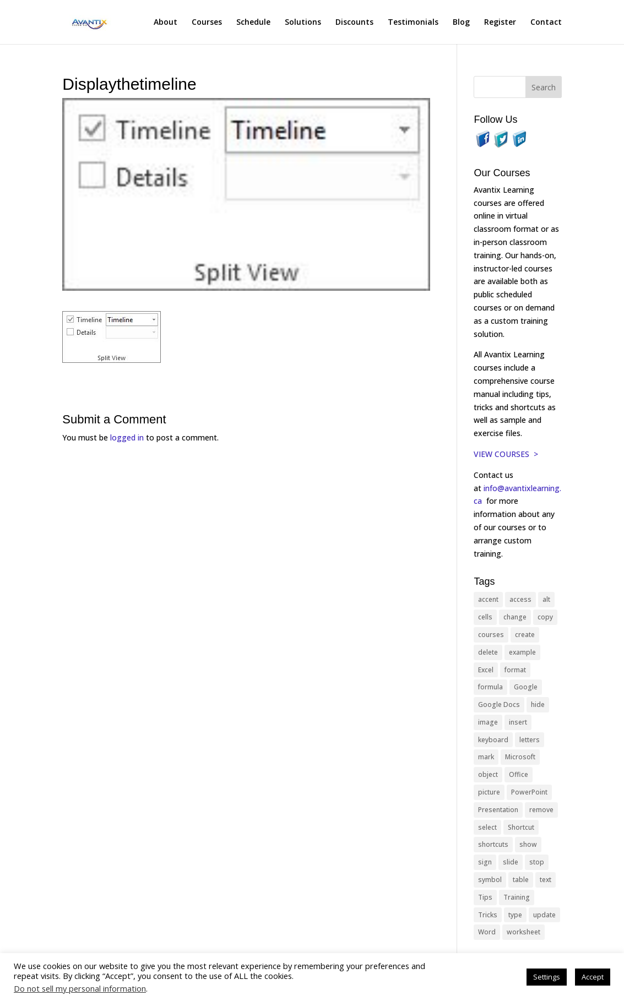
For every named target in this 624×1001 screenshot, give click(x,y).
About (165, 22)
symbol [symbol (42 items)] (490, 879)
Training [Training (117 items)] (516, 897)
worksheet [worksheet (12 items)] (523, 932)
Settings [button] (546, 977)
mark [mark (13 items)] (486, 756)
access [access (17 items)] (520, 599)
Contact (546, 22)
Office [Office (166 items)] (518, 774)
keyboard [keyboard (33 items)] (493, 739)
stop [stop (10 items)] (536, 862)
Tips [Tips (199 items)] (485, 897)
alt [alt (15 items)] (546, 599)
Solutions (303, 22)
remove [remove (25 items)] (541, 809)
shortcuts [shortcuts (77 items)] (493, 844)
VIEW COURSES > (506, 454)
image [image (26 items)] (488, 722)
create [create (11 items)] (525, 634)
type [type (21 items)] (515, 915)
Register (500, 22)
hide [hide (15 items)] (538, 704)
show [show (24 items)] (528, 844)
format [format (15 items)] (515, 669)
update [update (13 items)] (544, 915)
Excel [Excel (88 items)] (485, 669)
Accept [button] (593, 977)
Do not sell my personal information (80, 988)
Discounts (354, 22)
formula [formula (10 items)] (490, 687)
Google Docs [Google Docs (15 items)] (499, 704)
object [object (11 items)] (488, 774)
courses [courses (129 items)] (491, 634)
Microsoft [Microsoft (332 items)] (520, 756)
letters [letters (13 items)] (529, 739)
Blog (461, 22)
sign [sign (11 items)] (485, 862)
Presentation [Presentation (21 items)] (498, 809)
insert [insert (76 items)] (518, 722)
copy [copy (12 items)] (545, 617)
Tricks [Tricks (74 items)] (487, 915)
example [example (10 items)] (522, 652)
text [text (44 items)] (545, 879)
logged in (127, 437)
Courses (207, 22)
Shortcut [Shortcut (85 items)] (521, 827)
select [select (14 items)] (487, 827)
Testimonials (413, 22)
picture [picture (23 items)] (489, 792)
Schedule (253, 22)
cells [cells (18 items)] (485, 617)
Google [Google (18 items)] (526, 687)
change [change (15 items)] (515, 617)
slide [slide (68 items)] (510, 862)
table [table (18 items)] (521, 879)
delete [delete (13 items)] (488, 652)
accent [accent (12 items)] (488, 599)
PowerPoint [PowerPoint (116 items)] (529, 792)
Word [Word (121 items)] (487, 932)
